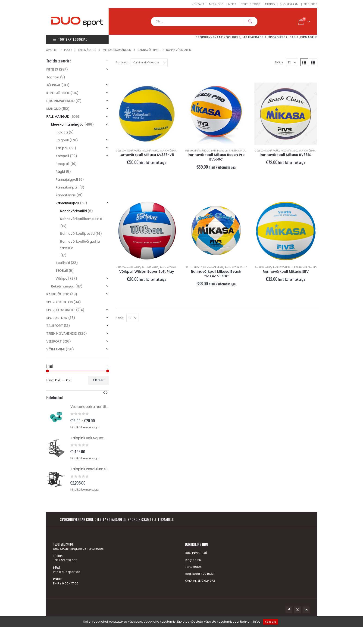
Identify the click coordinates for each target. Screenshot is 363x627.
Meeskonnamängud (128, 150)
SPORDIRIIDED (56, 317)
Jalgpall (62, 140)
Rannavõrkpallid (236, 267)
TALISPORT (54, 325)
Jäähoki (52, 77)
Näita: (279, 62)
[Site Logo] (82, 21)
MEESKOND (216, 4)
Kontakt (198, 4)
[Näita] (292, 62)
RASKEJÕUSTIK (57, 294)
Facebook (288, 609)
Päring (270, 4)
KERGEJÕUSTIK (57, 93)
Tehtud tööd (250, 4)
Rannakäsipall (67, 187)
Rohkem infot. (250, 621)
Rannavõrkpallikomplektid (81, 218)
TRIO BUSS (310, 4)
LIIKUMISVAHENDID (60, 101)
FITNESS (52, 69)
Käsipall (62, 148)
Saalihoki (63, 262)
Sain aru (270, 622)
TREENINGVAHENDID (61, 333)
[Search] (250, 21)
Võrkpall (62, 278)
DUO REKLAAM (289, 4)
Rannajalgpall (67, 179)
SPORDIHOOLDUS (59, 302)
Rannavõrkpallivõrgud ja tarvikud (80, 244)
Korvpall (62, 156)
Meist (232, 4)
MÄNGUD (53, 108)
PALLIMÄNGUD (150, 150)
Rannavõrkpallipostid (77, 233)
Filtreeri (98, 380)
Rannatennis (65, 195)
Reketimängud (62, 286)
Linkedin (306, 609)
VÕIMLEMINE (55, 349)
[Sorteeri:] (149, 62)
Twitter (297, 609)
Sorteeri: (122, 62)
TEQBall (62, 270)
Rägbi (60, 171)
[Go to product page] (147, 114)
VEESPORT (54, 341)
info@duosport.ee (66, 572)
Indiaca (62, 132)
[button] (304, 62)
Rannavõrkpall (170, 150)
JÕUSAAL (53, 85)
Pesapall (62, 163)
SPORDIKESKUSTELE (60, 310)
